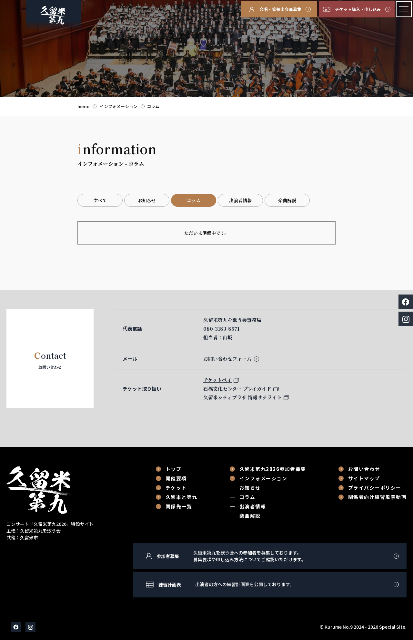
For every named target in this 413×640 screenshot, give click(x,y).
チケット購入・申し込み (358, 9)
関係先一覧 (179, 506)
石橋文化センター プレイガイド (237, 388)
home (83, 106)
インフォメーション (118, 106)
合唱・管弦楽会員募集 (280, 9)
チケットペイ (217, 379)
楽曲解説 (287, 200)
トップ (174, 468)
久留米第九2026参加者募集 (272, 468)
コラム (153, 106)
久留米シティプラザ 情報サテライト (242, 397)
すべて (100, 200)
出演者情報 (240, 200)
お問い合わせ (364, 468)
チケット (176, 487)
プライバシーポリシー (374, 487)
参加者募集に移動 (270, 556)
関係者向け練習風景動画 (377, 497)
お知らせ (147, 200)
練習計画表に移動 (270, 584)
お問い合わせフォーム (227, 358)
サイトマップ (364, 478)
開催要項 (176, 478)
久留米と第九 (181, 497)
